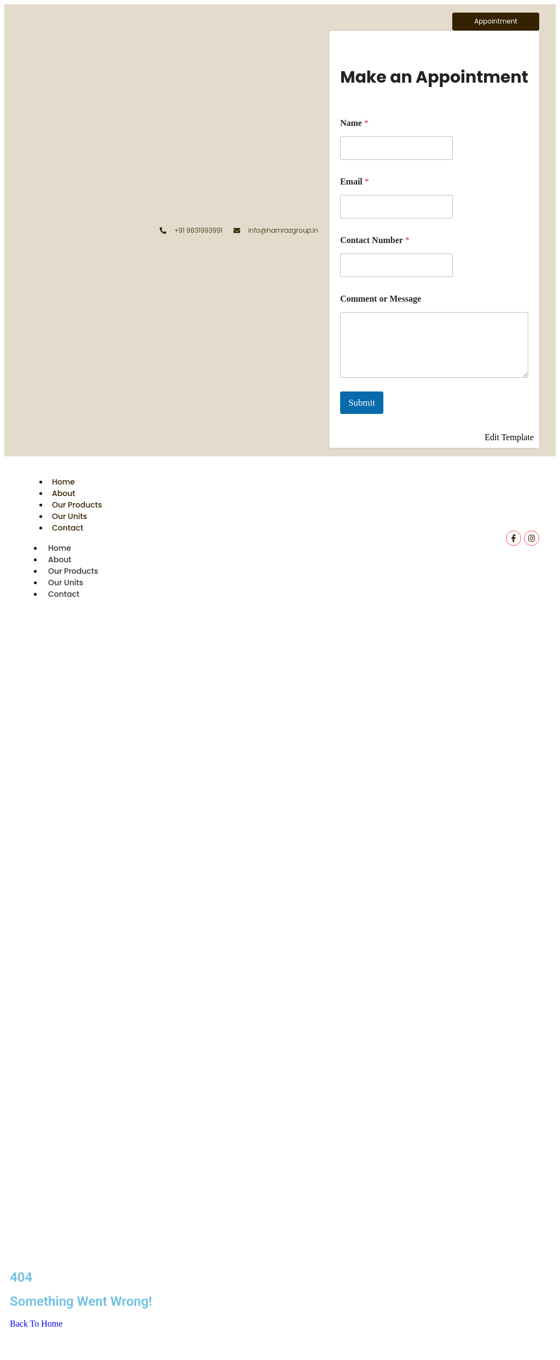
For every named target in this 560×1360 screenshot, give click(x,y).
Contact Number (375, 240)
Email (354, 181)
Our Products (77, 504)
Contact (67, 527)
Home (63, 481)
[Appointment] (495, 22)
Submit (361, 402)
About (63, 493)
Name (354, 123)
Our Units (69, 516)
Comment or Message (380, 298)
